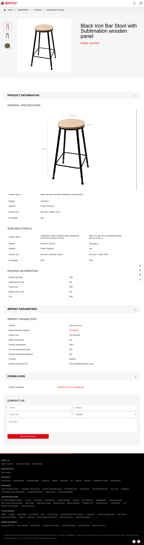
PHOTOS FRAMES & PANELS (12, 500)
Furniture (37, 10)
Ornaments (45, 481)
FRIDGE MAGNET (63, 500)
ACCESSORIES (84, 526)
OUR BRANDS (37, 464)
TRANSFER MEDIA (69, 526)
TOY (124, 503)
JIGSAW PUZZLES (115, 500)
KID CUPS (114, 489)
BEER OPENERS (73, 503)
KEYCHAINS (29, 503)
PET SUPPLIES (87, 500)
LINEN (3, 514)
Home (10, 10)
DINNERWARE (101, 500)
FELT (43, 514)
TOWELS (22, 517)
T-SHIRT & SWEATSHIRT (106, 514)
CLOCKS (76, 500)
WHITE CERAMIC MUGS (10, 489)
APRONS (31, 517)
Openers (79, 481)
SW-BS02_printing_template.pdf (70, 387)
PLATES (28, 500)
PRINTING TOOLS (98, 526)
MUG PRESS (35, 526)
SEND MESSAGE (28, 436)
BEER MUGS (50, 492)
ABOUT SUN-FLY (7, 464)
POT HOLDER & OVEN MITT (47, 517)
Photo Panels (5, 481)
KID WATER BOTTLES (100, 489)
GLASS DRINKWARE (65, 492)
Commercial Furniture (55, 10)
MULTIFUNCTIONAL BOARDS (12, 503)
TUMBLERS (125, 489)
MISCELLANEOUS (27, 506)
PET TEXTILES (52, 514)
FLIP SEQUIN (33, 514)
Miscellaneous (116, 481)
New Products (6, 472)
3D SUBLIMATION (7, 526)
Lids (71, 481)
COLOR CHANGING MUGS (52, 489)
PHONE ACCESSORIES (9, 506)
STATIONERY (115, 503)
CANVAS (11, 514)
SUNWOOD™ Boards (100, 481)
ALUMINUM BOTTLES (35, 492)
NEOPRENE (21, 514)
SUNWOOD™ (23, 10)
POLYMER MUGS (70, 489)
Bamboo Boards (18, 481)
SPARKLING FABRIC (83, 517)
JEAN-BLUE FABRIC (8, 517)
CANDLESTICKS (102, 503)
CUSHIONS (90, 514)
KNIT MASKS (122, 514)
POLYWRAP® (85, 489)
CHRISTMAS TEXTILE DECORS (72, 514)
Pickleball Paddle (33, 481)
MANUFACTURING (23, 464)
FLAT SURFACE (22, 526)
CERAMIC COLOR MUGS (31, 489)
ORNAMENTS (50, 500)
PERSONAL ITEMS (44, 503)
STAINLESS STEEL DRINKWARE (13, 492)
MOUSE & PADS (59, 503)
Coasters (55, 481)
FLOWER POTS (88, 503)
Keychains (64, 481)
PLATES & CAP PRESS (51, 526)
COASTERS (38, 500)
